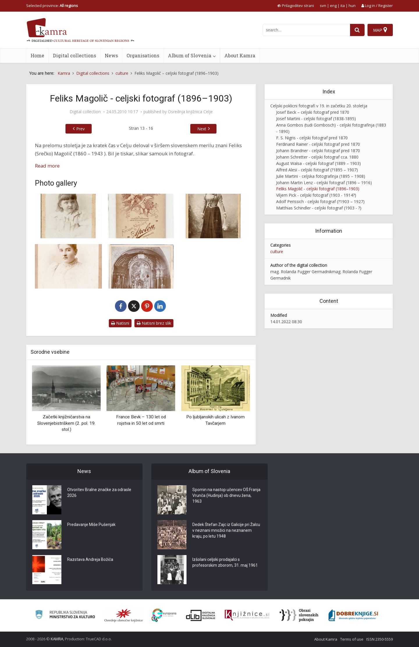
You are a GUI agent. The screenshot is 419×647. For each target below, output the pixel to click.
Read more (47, 165)
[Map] (380, 30)
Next (201, 128)
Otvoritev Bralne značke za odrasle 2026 (99, 492)
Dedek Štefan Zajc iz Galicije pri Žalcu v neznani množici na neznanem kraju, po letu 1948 (226, 530)
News (111, 55)
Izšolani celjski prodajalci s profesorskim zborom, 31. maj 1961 (225, 562)
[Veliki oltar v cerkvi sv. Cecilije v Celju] (141, 266)
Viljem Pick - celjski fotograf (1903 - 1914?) (316, 195)
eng (333, 5)
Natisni (120, 323)
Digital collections (74, 55)
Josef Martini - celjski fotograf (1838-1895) (316, 118)
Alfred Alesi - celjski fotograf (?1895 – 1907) (317, 170)
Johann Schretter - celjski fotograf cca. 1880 (317, 157)
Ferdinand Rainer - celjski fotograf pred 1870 (318, 144)
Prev (80, 128)
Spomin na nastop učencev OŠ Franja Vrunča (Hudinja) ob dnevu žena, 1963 (226, 495)
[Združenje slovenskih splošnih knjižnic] (246, 615)
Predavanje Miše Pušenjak (91, 524)
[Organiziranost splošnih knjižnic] (123, 615)
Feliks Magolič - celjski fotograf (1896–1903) (317, 188)
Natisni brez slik (154, 323)
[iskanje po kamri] (306, 30)
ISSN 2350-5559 (379, 639)
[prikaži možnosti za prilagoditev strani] (295, 5)
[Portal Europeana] (163, 615)
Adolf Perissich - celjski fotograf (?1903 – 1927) (320, 201)
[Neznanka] (68, 266)
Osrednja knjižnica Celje (190, 111)
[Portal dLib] (201, 615)
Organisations (143, 55)
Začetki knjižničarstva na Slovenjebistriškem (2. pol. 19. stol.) (66, 423)
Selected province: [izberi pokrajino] (52, 5)
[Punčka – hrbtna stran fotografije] (141, 216)
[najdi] (357, 30)
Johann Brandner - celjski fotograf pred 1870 (318, 150)
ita (342, 5)
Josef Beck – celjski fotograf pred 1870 (312, 112)
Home (37, 55)
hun (352, 5)
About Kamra (239, 55)
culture (276, 251)
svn (323, 5)
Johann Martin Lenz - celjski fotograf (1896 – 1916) (324, 182)
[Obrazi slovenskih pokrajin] (299, 615)
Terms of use (351, 639)
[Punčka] (68, 216)
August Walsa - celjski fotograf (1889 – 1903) (318, 163)
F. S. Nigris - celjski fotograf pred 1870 (312, 138)
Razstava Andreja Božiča (90, 559)
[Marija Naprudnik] (213, 216)
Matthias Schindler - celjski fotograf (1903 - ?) (318, 208)
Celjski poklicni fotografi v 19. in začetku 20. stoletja (318, 106)
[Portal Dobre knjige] (353, 615)
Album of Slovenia (189, 55)
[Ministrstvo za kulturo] (65, 615)
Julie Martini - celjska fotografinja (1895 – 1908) (320, 176)
